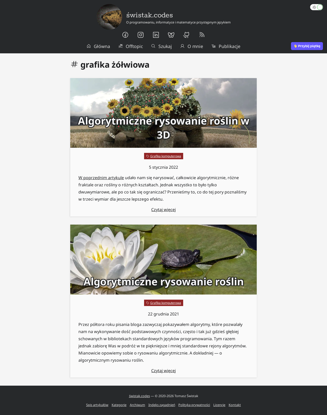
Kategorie (119, 404)
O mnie (191, 46)
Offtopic (130, 46)
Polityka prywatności (194, 404)
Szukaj (161, 46)
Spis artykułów (97, 404)
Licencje (219, 404)
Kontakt (235, 404)
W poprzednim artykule (101, 177)
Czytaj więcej (163, 209)
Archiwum (137, 404)
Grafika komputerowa (165, 156)
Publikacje (225, 46)
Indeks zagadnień (161, 404)
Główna (98, 46)
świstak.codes (139, 396)
